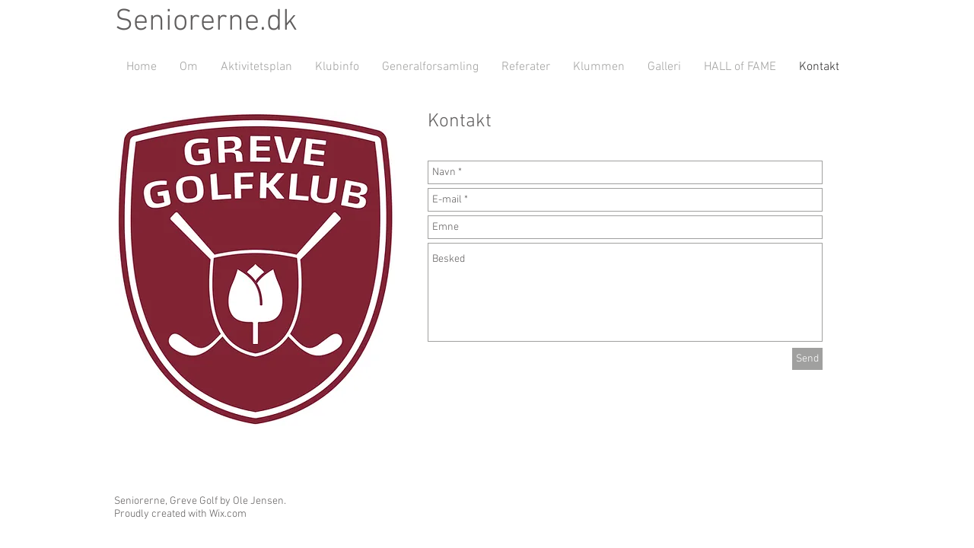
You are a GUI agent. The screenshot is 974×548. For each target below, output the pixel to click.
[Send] (807, 359)
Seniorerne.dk (206, 22)
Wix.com (228, 514)
